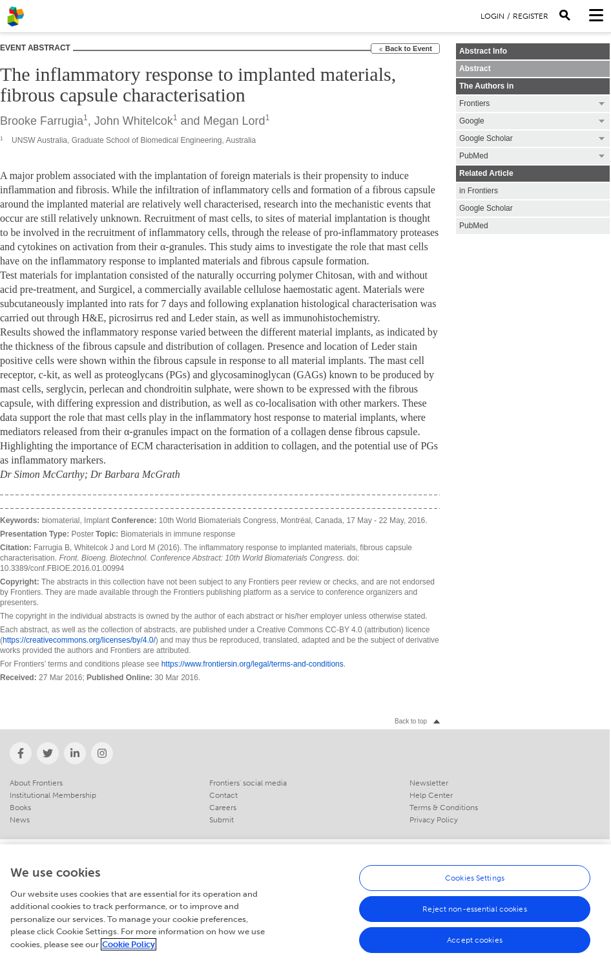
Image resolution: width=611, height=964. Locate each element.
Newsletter (428, 782)
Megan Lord (234, 120)
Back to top (411, 721)
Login (492, 16)
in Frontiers (478, 190)
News (20, 819)
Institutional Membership (53, 795)
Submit (221, 819)
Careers (222, 807)
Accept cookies (474, 949)
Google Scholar (486, 208)
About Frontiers (36, 782)
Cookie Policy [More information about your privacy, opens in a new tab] (128, 954)
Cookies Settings (474, 887)
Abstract (475, 68)
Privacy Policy (433, 819)
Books (20, 807)
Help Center (431, 795)
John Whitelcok (133, 120)
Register (530, 16)
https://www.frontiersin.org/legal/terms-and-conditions (252, 664)
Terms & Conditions (443, 807)
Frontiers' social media (248, 782)
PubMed (473, 225)
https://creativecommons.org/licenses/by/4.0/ (79, 640)
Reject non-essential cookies (474, 918)
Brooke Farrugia (41, 120)
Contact (223, 795)
